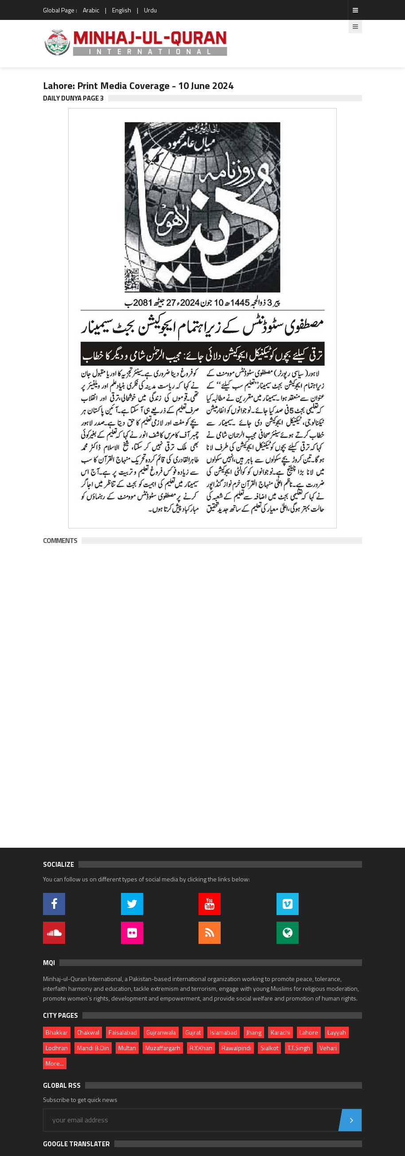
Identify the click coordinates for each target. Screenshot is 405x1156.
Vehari (328, 1047)
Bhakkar (57, 1032)
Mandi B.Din (93, 1047)
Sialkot (269, 1047)
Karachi (280, 1032)
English (121, 10)
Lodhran (57, 1047)
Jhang (253, 1032)
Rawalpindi (236, 1047)
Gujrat (193, 1032)
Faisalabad (123, 1032)
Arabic (91, 10)
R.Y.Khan (201, 1047)
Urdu (150, 10)
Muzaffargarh (162, 1047)
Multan (127, 1047)
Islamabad (223, 1032)
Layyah (336, 1032)
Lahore (309, 1032)
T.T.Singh (299, 1047)
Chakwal (88, 1032)
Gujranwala (161, 1032)
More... (55, 1063)
